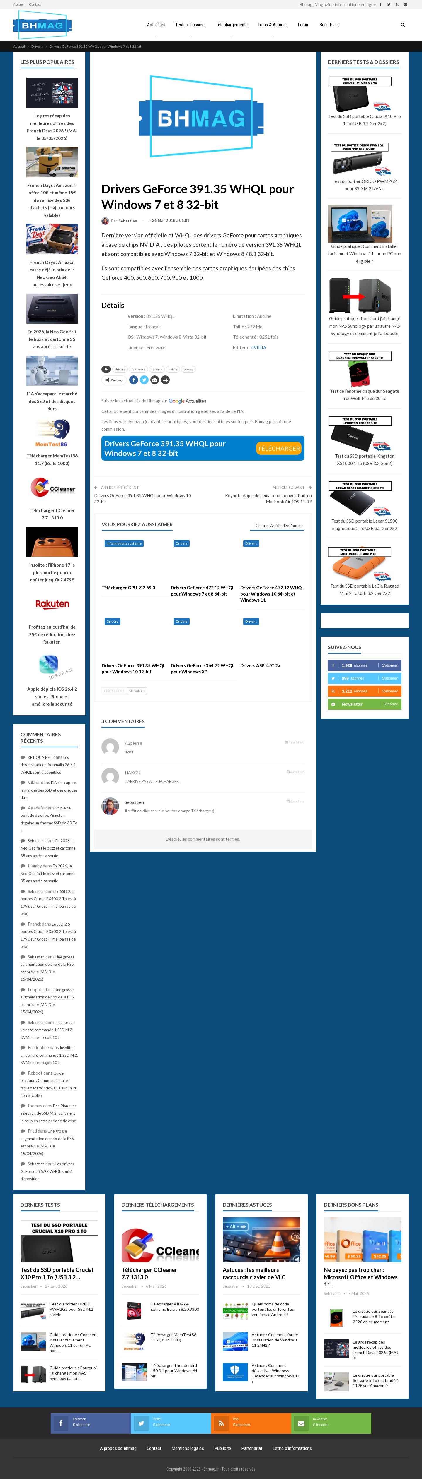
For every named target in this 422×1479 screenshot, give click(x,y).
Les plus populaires (47, 62)
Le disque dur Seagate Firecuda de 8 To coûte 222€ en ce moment (374, 1316)
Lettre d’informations (292, 1448)
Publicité (222, 1448)
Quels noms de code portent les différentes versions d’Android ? (273, 1309)
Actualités (154, 25)
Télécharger (279, 448)
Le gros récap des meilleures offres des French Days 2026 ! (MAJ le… (375, 1349)
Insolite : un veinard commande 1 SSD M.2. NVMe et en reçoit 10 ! (48, 1030)
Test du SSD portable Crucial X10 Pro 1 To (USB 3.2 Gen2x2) (364, 120)
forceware (138, 369)
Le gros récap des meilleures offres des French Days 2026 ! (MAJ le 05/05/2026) (52, 127)
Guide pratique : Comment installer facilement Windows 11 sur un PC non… (74, 1342)
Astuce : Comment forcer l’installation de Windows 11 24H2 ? (275, 1340)
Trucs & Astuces (273, 25)
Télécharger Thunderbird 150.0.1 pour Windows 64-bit (175, 1370)
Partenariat (251, 1448)
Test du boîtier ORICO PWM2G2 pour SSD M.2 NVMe (365, 185)
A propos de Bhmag (118, 1448)
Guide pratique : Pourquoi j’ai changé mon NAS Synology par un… (73, 1373)
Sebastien (134, 802)
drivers (120, 369)
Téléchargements (231, 25)
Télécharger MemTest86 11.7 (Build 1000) (173, 1337)
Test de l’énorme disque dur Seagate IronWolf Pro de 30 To (364, 394)
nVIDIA (258, 347)
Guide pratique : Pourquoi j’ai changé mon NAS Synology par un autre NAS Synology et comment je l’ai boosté (364, 326)
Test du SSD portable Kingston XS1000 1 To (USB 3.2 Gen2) (364, 459)
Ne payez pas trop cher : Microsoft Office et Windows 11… (361, 1277)
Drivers (182, 543)
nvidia (173, 369)
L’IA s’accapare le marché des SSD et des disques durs (49, 790)
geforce (157, 369)
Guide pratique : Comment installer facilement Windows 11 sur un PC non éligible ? (364, 253)
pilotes (188, 369)
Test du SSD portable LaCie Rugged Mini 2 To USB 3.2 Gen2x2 (364, 589)
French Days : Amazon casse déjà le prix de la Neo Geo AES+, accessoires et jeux (52, 273)
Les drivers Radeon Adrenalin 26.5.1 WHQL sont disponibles (48, 765)
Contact (35, 4)
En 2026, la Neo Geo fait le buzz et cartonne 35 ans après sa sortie (48, 848)
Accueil (19, 4)
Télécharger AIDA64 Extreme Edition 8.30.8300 (175, 1306)
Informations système (124, 543)
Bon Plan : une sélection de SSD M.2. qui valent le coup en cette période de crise (49, 1113)
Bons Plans (331, 25)
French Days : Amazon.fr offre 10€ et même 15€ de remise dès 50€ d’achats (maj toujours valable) (52, 200)
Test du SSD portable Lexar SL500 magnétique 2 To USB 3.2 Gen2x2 (364, 524)
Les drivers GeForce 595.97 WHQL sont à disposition (47, 1171)
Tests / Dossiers (189, 25)
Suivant (137, 691)
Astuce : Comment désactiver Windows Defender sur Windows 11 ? (276, 1373)
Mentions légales (187, 1448)
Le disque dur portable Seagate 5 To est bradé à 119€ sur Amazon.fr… (376, 1380)
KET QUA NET (40, 757)
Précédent (114, 691)
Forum (305, 25)
